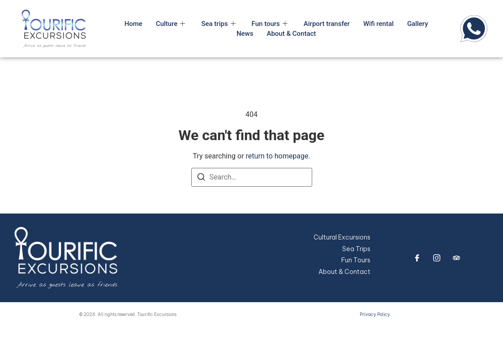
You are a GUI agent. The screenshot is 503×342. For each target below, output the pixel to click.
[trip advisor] (456, 258)
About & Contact (291, 34)
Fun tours (270, 24)
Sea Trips (356, 249)
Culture (170, 24)
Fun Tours (355, 260)
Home (133, 24)
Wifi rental (378, 24)
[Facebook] (417, 258)
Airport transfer (327, 24)
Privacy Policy (375, 314)
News (245, 34)
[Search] (201, 178)
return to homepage (277, 156)
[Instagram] (436, 258)
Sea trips (218, 24)
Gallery (417, 24)
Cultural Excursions (342, 237)
